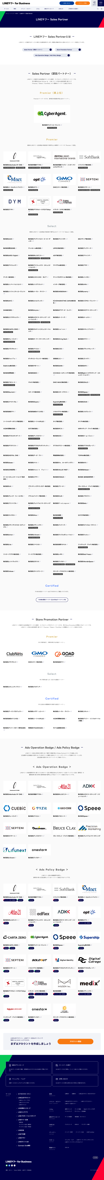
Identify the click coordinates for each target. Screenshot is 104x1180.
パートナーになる (80, 1132)
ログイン (94, 5)
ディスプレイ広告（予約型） (25, 1127)
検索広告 (21, 1122)
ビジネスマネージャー (24, 1094)
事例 (15, 9)
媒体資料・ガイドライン (80, 1116)
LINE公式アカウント (24, 1098)
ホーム (7, 13)
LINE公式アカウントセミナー (71, 1101)
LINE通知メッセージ (24, 1108)
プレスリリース (68, 1124)
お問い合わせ (66, 3)
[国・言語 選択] (102, 8)
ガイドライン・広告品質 (80, 1111)
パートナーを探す (14, 13)
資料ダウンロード (49, 9)
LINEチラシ (21, 1138)
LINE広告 (21, 1130)
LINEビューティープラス (24, 1100)
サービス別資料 (68, 1116)
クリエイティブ (68, 1111)
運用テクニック (68, 1109)
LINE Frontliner (90, 1132)
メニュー (100, 3)
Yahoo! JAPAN (17, 1170)
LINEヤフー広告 (23, 1120)
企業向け (67, 1093)
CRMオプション (22, 1105)
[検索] (98, 8)
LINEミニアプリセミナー (86, 1101)
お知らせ (61, 9)
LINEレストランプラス (24, 1102)
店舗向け (74, 1093)
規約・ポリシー (9, 1170)
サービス (6, 9)
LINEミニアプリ (23, 1112)
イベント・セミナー (26, 9)
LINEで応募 (21, 1134)
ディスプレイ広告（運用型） (25, 1124)
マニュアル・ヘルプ (69, 1140)
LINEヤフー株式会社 (26, 1170)
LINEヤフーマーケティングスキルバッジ (74, 1142)
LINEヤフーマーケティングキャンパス (85, 1140)
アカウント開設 (83, 3)
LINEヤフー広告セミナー (70, 1103)
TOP (96, 1157)
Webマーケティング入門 (89, 1109)
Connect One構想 (24, 1146)
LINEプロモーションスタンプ (27, 1116)
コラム (38, 9)
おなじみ (67, 1147)
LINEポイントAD (23, 1142)
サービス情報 (78, 1109)
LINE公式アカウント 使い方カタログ (87, 1093)
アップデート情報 (85, 1124)
